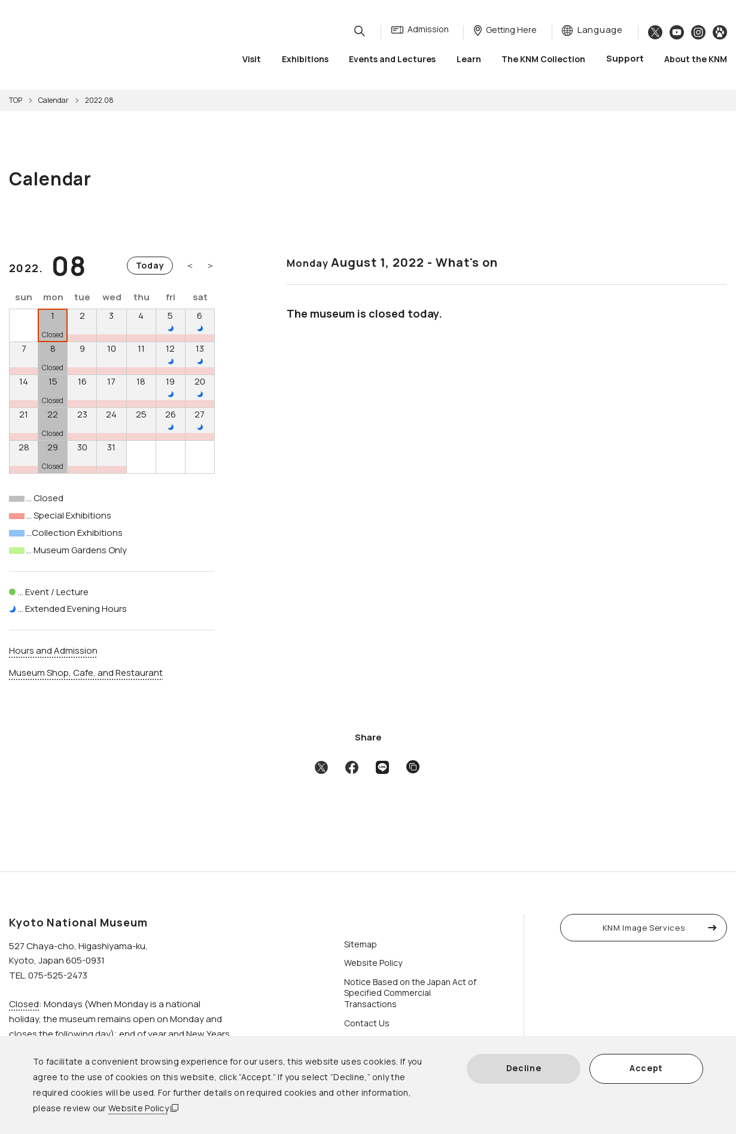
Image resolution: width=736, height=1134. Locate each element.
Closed (24, 1004)
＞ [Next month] (210, 265)
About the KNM (695, 59)
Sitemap (360, 944)
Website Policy (138, 1108)
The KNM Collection (543, 59)
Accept (646, 1068)
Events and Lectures (392, 59)
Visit (251, 59)
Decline (524, 1068)
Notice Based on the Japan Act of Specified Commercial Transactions (410, 993)
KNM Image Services (644, 927)
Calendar (53, 100)
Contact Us (367, 1023)
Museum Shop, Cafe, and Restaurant (86, 672)
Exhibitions (305, 59)
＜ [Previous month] (189, 265)
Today (150, 265)
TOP (15, 100)
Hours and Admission (53, 650)
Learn (469, 59)
